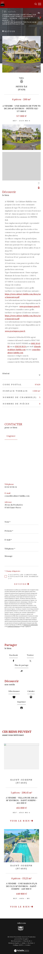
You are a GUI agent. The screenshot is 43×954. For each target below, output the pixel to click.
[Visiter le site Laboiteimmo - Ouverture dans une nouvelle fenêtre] (21, 949)
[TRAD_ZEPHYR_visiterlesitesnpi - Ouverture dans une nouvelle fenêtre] (20, 928)
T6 (12, 20)
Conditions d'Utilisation (13, 626)
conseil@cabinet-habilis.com (17, 496)
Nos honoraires (16, 941)
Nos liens (31, 943)
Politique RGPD (18, 945)
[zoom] (21, 149)
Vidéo (21, 78)
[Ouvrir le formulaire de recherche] (35, 4)
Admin (23, 943)
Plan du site (27, 941)
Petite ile (23, 18)
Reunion (13, 18)
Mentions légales (14, 943)
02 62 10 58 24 (11, 487)
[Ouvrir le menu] (39, 4)
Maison (5, 20)
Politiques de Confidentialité (31, 624)
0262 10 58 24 (20, 346)
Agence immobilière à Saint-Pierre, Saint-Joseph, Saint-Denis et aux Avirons (19, 15)
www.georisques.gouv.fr (29, 306)
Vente (5, 18)
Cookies (27, 945)
